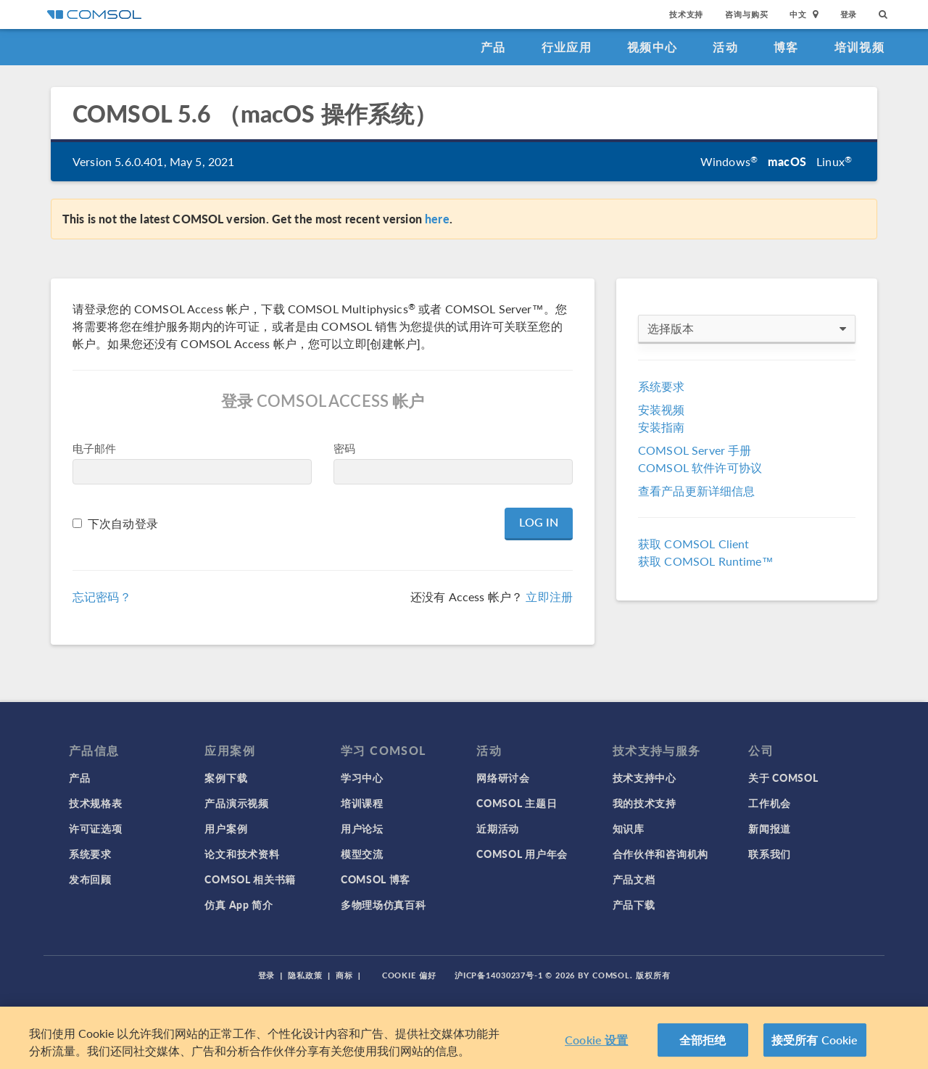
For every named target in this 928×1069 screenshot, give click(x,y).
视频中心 (652, 46)
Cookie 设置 (596, 1044)
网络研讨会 (503, 777)
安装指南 (661, 426)
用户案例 (225, 828)
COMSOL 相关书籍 (250, 879)
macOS (787, 161)
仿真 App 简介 (238, 904)
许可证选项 (96, 828)
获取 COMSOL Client (693, 543)
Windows (729, 161)
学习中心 (362, 777)
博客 (786, 46)
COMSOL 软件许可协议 (700, 467)
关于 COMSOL (783, 777)
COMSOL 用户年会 (522, 853)
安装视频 (661, 409)
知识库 (629, 828)
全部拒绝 (702, 1044)
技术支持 (686, 14)
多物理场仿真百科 (383, 904)
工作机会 (769, 803)
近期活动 (497, 828)
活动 (725, 46)
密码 (344, 447)
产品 (493, 46)
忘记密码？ (101, 596)
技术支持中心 (644, 777)
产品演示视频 (236, 803)
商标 (344, 975)
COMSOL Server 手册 (694, 450)
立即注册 (549, 596)
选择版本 (746, 328)
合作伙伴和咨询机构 (660, 853)
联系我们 (769, 853)
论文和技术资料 (241, 853)
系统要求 (661, 386)
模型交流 (362, 853)
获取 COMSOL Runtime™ (706, 561)
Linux (834, 161)
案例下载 (225, 777)
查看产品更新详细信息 (696, 490)
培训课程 (362, 803)
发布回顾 (90, 879)
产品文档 (634, 879)
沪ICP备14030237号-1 (499, 975)
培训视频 (859, 46)
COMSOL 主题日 (516, 803)
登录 (849, 14)
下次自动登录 (123, 523)
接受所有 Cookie (814, 1044)
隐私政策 (305, 975)
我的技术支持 (644, 803)
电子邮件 (94, 447)
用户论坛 (362, 828)
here (437, 218)
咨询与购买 (746, 14)
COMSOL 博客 (375, 879)
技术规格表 (96, 803)
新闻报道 (769, 828)
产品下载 (634, 904)
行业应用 (567, 46)
